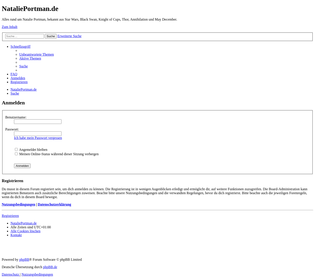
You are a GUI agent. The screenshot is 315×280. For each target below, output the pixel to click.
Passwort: (12, 129)
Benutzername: (15, 117)
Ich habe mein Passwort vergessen (38, 138)
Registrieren (10, 216)
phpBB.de (50, 267)
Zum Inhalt (10, 27)
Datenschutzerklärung (54, 204)
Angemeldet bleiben (31, 149)
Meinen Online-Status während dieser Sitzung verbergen (57, 154)
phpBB (24, 259)
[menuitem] (36, 54)
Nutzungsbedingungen (18, 204)
